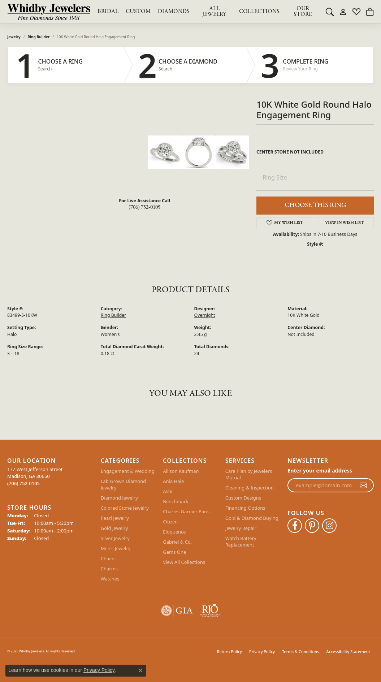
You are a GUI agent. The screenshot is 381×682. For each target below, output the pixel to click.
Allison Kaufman (181, 471)
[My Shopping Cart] (370, 11)
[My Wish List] (356, 11)
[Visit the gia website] (177, 611)
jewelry (14, 36)
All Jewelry (214, 11)
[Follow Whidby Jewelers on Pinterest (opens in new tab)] (312, 525)
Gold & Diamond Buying (251, 518)
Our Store (303, 11)
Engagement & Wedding (128, 471)
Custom (138, 12)
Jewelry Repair (240, 528)
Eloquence (174, 531)
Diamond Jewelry (119, 498)
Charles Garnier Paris (186, 511)
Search (45, 69)
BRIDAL (108, 12)
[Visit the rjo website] (210, 611)
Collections (259, 12)
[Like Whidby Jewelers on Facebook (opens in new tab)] (294, 525)
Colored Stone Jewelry (125, 508)
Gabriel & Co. (177, 542)
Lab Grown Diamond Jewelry (123, 484)
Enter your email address (319, 470)
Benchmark (175, 501)
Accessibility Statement (348, 651)
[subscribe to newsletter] (363, 485)
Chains (108, 558)
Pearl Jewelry (115, 518)
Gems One (174, 552)
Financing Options (245, 508)
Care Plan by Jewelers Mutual (248, 474)
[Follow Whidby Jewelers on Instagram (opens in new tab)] (329, 525)
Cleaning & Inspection (249, 487)
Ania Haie (173, 481)
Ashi (167, 491)
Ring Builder (39, 36)
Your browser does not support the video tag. (94, 162)
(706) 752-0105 (144, 207)
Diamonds (174, 12)
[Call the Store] (23, 483)
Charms (109, 568)
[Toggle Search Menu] (330, 11)
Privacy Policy (262, 651)
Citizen (170, 521)
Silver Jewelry (115, 538)
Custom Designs (243, 498)
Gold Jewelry (114, 528)
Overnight (204, 315)
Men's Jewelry (116, 548)
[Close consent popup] (140, 670)
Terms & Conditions (300, 651)
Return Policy (229, 651)
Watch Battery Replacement (240, 541)
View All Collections (184, 562)
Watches (110, 578)
